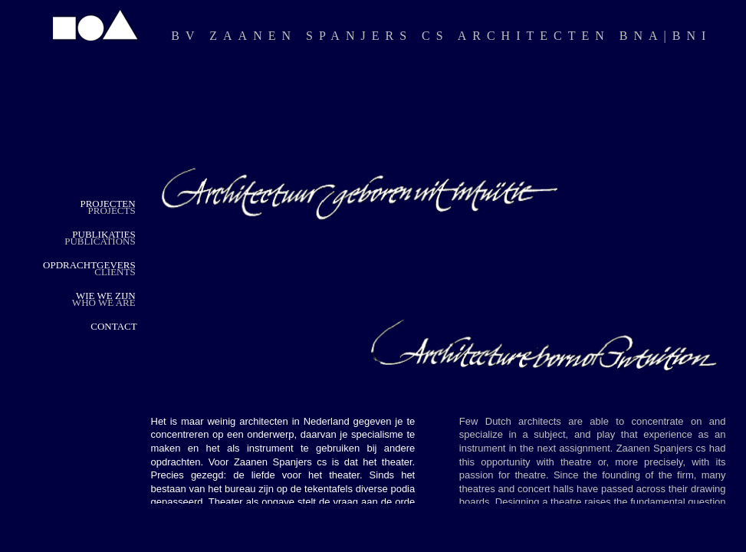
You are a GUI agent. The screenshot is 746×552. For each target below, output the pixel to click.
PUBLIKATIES (103, 234)
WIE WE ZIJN (106, 295)
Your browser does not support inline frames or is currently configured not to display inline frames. (438, 274)
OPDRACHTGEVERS (89, 265)
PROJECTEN (107, 203)
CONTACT (113, 326)
